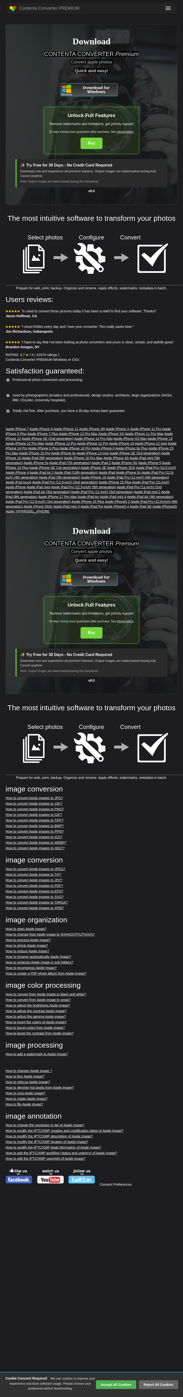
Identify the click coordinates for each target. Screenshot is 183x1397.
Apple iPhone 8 (41, 429)
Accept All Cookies (116, 1385)
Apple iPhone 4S (116, 458)
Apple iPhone (16, 487)
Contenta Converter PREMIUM (44, 8)
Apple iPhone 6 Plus (43, 448)
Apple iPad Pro (91, 506)
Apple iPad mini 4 (113, 497)
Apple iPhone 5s (36, 463)
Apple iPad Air (88, 497)
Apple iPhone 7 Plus (42, 434)
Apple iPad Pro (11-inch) (150, 482)
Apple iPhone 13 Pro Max (78, 434)
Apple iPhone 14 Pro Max (93, 439)
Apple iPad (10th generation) (76, 472)
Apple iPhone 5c (128, 472)
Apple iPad (107, 472)
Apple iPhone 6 (103, 448)
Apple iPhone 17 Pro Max (57, 497)
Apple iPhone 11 (65, 429)
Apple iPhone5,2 (117, 502)
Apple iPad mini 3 (66, 506)
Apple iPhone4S (164, 506)
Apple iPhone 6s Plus (131, 448)
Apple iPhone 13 (160, 439)
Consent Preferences (116, 1184)
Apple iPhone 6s (63, 453)
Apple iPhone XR (92, 429)
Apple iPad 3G (141, 506)
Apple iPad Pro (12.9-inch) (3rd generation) (38, 502)
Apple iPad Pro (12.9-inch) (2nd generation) (65, 482)
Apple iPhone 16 (93, 477)
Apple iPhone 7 (17, 429)
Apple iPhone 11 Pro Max (144, 434)
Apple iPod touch (18, 482)
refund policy (125, 132)
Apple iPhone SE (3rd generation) (135, 453)
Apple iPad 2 (101, 463)
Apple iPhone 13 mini (93, 453)
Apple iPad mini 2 (147, 492)
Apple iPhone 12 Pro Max (25, 443)
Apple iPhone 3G (124, 463)
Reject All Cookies (158, 1385)
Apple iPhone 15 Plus (115, 482)
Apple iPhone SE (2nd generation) (47, 439)
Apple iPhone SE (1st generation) (54, 468)
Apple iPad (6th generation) (42, 458)
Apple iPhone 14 (121, 443)
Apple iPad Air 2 (41, 472)
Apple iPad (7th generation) (70, 463)
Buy (91, 143)
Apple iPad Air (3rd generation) (47, 492)
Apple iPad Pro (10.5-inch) (156, 468)
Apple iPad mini (38, 487)
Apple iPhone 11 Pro (145, 429)
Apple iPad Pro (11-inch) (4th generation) (138, 477)
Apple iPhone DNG (38, 506)
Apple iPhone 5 (149, 463)
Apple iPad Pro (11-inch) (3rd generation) (102, 492)
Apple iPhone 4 (17, 472)
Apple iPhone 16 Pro (75, 448)
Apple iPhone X (117, 429)
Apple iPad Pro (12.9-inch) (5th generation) (83, 487)
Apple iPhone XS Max (130, 439)
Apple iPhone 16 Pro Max (83, 458)
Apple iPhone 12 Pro (92, 443)
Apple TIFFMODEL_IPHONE (27, 511)
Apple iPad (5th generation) (59, 477)
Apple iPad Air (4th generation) (150, 497)
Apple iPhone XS (111, 434)
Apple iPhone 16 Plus (88, 502)
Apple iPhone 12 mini (151, 443)
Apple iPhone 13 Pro (60, 443)
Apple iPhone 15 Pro (34, 453)
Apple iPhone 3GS (121, 468)
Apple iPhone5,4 (116, 506)
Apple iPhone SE (93, 468)
